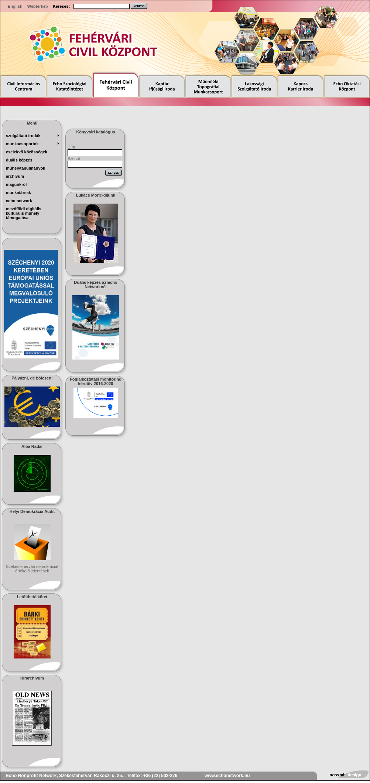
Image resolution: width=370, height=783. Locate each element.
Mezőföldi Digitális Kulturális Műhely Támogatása (23, 213)
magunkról (16, 184)
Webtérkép (37, 6)
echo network (19, 200)
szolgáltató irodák (23, 135)
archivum (15, 176)
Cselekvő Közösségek (26, 152)
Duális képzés (19, 160)
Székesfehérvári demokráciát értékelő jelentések (32, 568)
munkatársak (18, 192)
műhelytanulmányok (25, 168)
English (15, 6)
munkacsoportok (22, 144)
